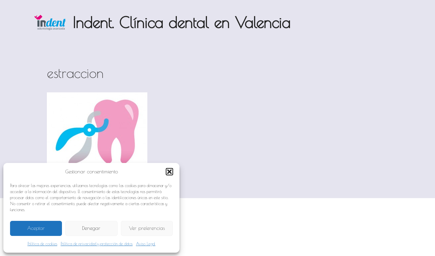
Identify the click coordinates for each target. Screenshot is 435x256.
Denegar (91, 228)
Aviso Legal (145, 243)
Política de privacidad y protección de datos (97, 243)
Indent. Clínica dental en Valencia (181, 22)
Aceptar (36, 228)
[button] (169, 171)
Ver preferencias (147, 228)
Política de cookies (42, 243)
